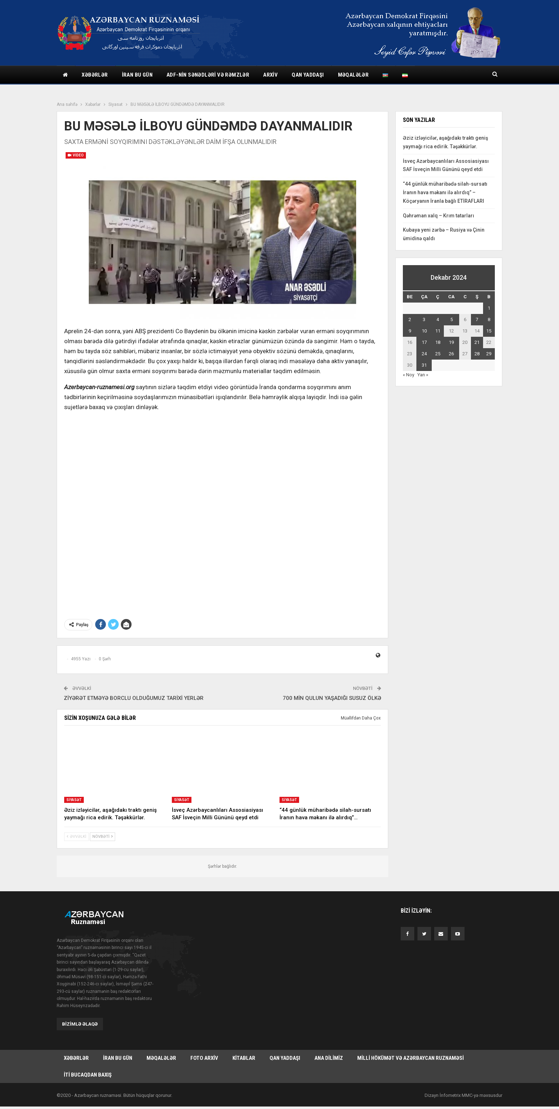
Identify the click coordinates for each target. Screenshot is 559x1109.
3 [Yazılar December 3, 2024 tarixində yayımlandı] (424, 319)
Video (76, 155)
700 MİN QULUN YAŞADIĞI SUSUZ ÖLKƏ (332, 698)
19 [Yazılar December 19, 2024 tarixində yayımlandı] (451, 342)
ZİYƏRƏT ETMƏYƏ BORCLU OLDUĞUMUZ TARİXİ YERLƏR (134, 698)
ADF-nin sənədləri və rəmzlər (207, 75)
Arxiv (270, 75)
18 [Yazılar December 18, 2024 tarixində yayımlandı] (437, 342)
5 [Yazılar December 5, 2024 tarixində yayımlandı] (451, 319)
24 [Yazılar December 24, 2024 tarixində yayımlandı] (424, 353)
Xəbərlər (95, 75)
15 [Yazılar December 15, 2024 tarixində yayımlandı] (488, 331)
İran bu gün (137, 75)
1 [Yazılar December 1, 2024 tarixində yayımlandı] (489, 308)
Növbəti (102, 836)
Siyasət (74, 800)
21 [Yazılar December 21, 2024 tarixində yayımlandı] (477, 342)
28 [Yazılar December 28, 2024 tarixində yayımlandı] (477, 353)
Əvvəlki (76, 836)
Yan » (422, 374)
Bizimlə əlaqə (80, 1024)
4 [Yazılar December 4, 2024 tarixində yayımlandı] (437, 319)
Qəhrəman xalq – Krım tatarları (438, 215)
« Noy (408, 374)
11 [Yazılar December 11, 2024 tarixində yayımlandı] (437, 331)
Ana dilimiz (328, 1059)
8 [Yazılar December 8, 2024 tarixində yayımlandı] (489, 319)
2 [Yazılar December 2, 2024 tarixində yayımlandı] (410, 319)
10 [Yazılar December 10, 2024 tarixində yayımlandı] (424, 331)
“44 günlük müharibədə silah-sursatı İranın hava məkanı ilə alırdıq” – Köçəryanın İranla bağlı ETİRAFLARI (445, 192)
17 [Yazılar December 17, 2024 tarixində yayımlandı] (424, 342)
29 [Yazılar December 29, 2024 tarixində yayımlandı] (488, 353)
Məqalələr (353, 75)
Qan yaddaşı (308, 75)
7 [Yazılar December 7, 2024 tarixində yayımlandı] (477, 319)
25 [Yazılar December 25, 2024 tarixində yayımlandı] (437, 353)
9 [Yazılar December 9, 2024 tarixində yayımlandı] (410, 331)
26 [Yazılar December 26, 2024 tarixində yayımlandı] (451, 353)
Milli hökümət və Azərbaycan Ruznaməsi (410, 1059)
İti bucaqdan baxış (88, 1076)
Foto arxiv (204, 1059)
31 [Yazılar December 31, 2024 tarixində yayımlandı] (424, 365)
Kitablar (243, 1059)
